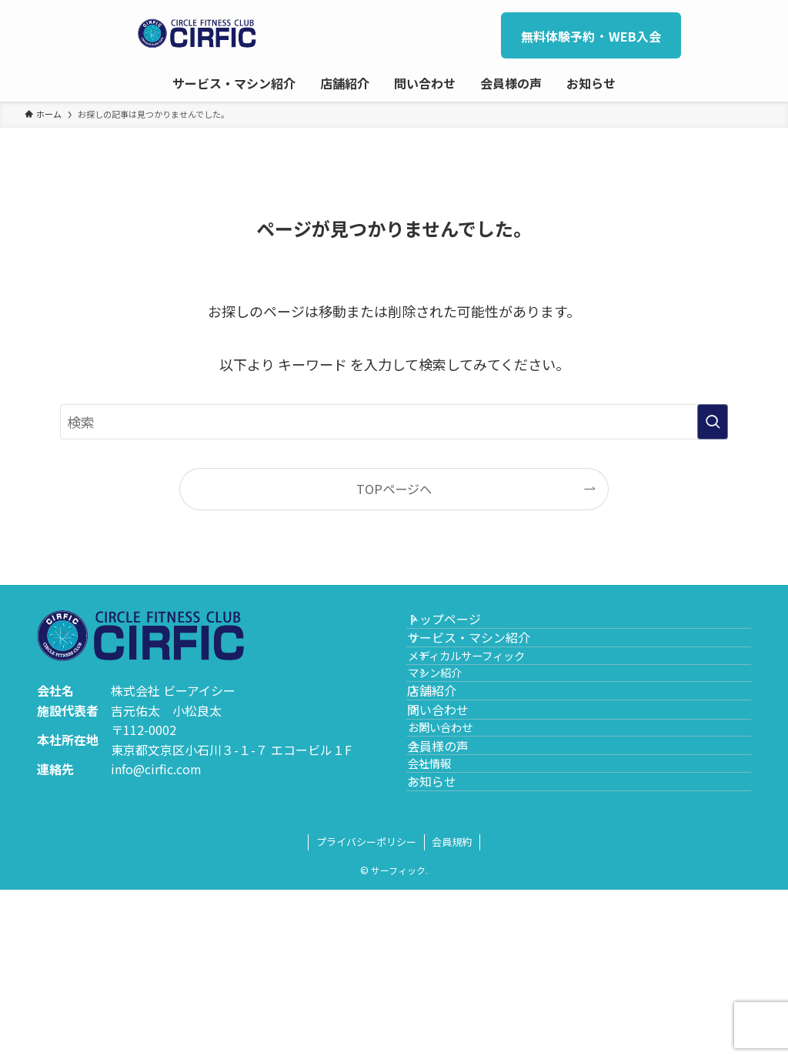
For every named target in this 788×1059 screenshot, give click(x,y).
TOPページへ (394, 488)
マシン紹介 (461, 731)
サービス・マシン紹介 (486, 664)
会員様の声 (455, 872)
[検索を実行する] (712, 421)
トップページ (462, 627)
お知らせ (449, 941)
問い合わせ (455, 802)
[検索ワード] (394, 421)
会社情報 (455, 906)
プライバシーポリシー (366, 1011)
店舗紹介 (449, 766)
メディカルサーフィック (492, 698)
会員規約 (452, 1011)
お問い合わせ (466, 837)
